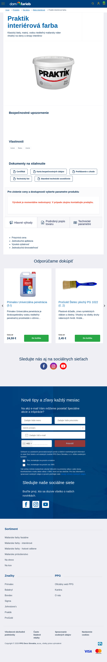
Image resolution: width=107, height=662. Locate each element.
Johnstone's (11, 606)
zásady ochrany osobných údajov (73, 474)
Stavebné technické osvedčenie (53, 178)
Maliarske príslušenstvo (16, 554)
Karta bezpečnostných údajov (48, 171)
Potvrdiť (70, 443)
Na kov (8, 565)
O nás (58, 595)
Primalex (9, 584)
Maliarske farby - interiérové (18, 543)
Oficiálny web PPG (64, 584)
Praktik (8, 612)
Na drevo (9, 560)
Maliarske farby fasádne (16, 537)
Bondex (8, 595)
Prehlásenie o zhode (83, 171)
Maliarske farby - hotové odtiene (21, 548)
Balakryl (9, 590)
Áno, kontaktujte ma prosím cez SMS (40, 465)
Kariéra (58, 590)
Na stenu (26, 10)
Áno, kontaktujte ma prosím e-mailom (41, 460)
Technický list (21, 178)
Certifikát (19, 171)
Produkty (16, 10)
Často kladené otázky (37, 635)
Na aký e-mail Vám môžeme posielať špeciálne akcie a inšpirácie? (50, 410)
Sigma (8, 601)
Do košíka (36, 338)
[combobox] (26, 443)
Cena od (10, 335)
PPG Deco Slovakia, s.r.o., (30, 643)
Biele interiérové (39, 10)
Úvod (7, 10)
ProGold (9, 618)
